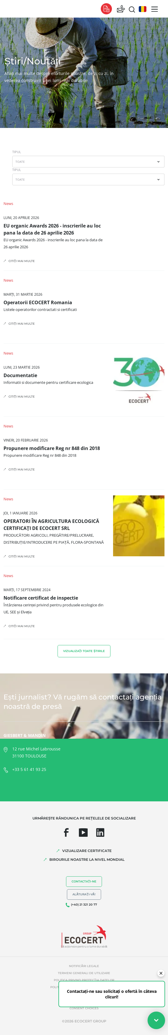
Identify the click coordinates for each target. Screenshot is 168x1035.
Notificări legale (84, 966)
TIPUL (16, 152)
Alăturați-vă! (84, 894)
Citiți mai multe (21, 261)
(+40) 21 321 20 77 (84, 904)
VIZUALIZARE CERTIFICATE (87, 850)
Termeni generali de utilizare (84, 973)
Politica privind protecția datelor (84, 980)
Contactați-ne (84, 881)
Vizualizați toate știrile (84, 651)
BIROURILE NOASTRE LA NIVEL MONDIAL (86, 859)
